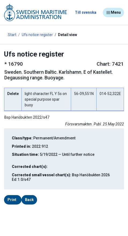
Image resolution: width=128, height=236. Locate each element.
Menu (113, 12)
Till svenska (85, 12)
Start (12, 35)
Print (12, 200)
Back (29, 200)
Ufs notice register (37, 35)
